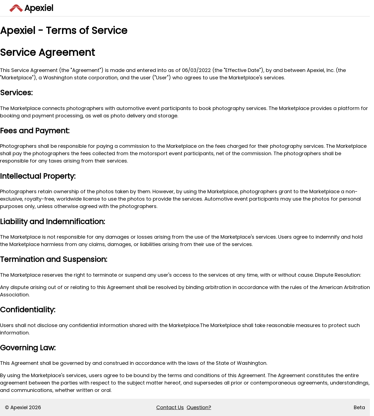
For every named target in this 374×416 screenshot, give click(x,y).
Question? (199, 407)
